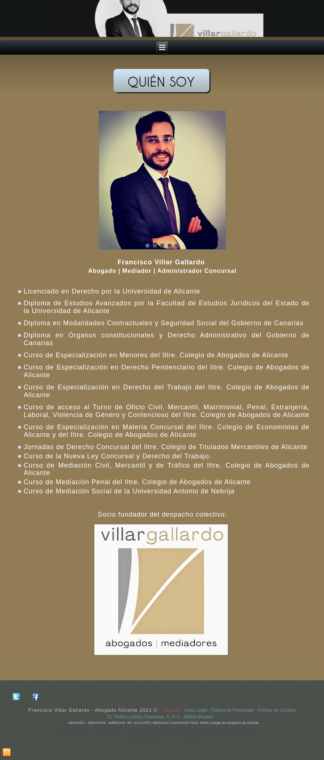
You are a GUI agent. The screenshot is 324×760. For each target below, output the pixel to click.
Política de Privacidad (232, 710)
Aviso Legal (197, 710)
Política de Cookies (277, 710)
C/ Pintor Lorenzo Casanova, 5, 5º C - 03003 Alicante (162, 716)
